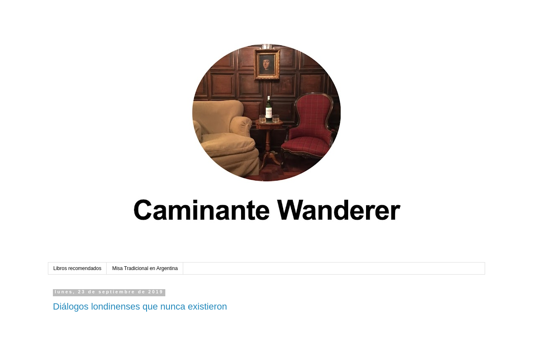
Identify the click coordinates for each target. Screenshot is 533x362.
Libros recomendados (77, 268)
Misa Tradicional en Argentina (144, 268)
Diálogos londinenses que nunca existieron (140, 306)
